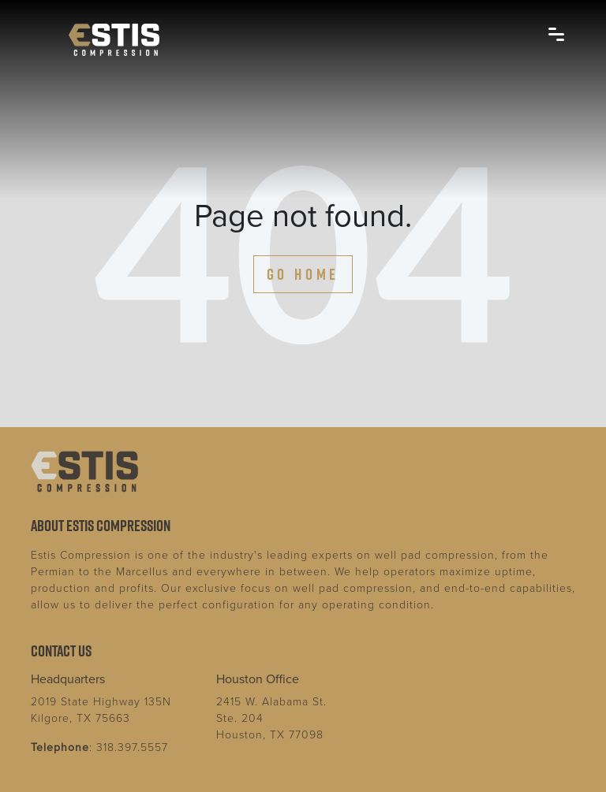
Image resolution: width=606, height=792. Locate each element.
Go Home (303, 274)
